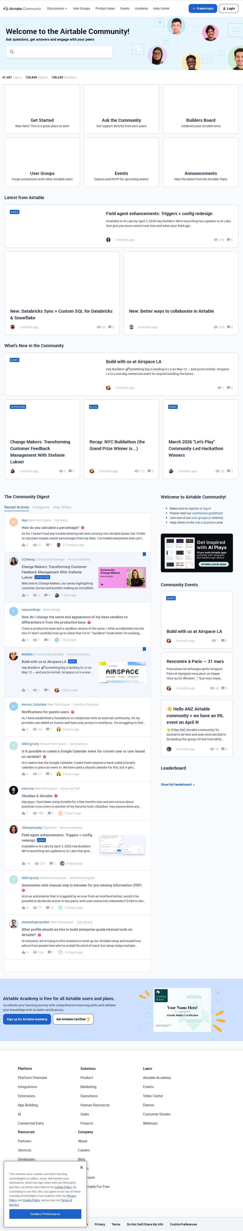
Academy (141, 8)
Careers (84, 1150)
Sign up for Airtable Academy (27, 1019)
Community (27, 1168)
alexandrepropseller (35, 922)
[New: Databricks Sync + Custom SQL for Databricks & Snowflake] (62, 293)
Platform (25, 1068)
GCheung (28, 559)
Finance (86, 1123)
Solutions (88, 1068)
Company (85, 1131)
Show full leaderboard (178, 784)
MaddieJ (28, 654)
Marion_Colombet (34, 704)
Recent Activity (16, 507)
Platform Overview (32, 1077)
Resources (26, 1131)
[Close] (81, 1197)
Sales (84, 1114)
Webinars (150, 1123)
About (83, 1141)
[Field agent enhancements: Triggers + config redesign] (121, 226)
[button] (203, 8)
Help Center (161, 8)
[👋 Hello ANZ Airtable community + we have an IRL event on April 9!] (197, 728)
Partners (24, 1141)
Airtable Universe (31, 1186)
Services (24, 1150)
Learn (147, 1068)
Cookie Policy (63, 1216)
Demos (148, 1105)
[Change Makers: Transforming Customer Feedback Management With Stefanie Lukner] (42, 439)
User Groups (81, 8)
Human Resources (95, 1105)
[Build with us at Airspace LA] (121, 374)
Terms (116, 1224)
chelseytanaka (32, 827)
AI (19, 1114)
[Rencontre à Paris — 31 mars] (197, 674)
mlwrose (28, 788)
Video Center (153, 1095)
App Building (28, 1105)
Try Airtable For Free (93, 1186)
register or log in (199, 508)
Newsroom (86, 1177)
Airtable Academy (157, 1077)
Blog (81, 1159)
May (25, 520)
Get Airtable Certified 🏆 (73, 1019)
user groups (199, 518)
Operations (89, 1095)
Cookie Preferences (183, 1224)
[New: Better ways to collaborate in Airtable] (181, 293)
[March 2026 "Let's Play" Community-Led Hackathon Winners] (201, 439)
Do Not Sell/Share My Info (145, 1224)
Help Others (62, 507)
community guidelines (207, 513)
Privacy (100, 1224)
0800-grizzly (30, 744)
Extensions (26, 1095)
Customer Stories (156, 1114)
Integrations (27, 1086)
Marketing (88, 1086)
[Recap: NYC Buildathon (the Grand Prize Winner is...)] (121, 439)
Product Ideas (105, 8)
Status (83, 1168)
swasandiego (31, 609)
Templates (26, 1177)
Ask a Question (205, 522)
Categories (41, 507)
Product (86, 1077)
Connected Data (31, 1123)
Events (125, 8)
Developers (26, 1159)
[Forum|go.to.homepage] (22, 8)
